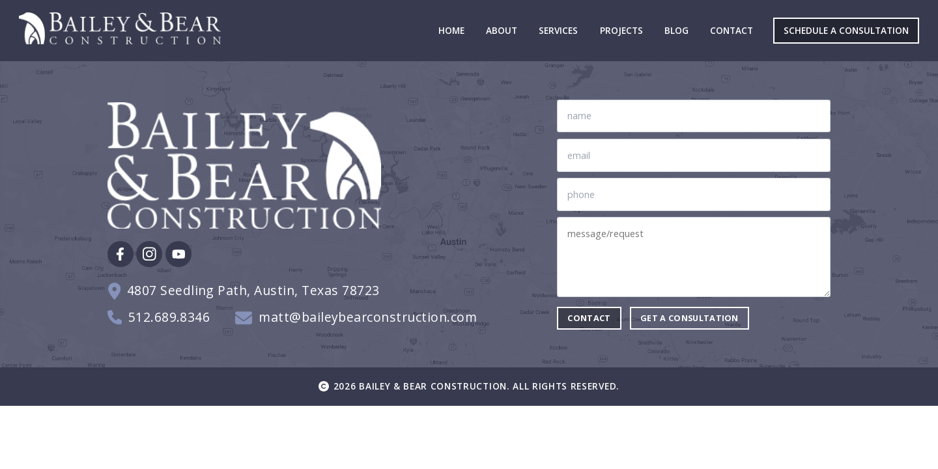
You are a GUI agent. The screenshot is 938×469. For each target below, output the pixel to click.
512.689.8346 (169, 317)
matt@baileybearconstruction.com (368, 317)
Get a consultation (689, 318)
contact (588, 318)
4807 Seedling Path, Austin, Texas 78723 (253, 291)
